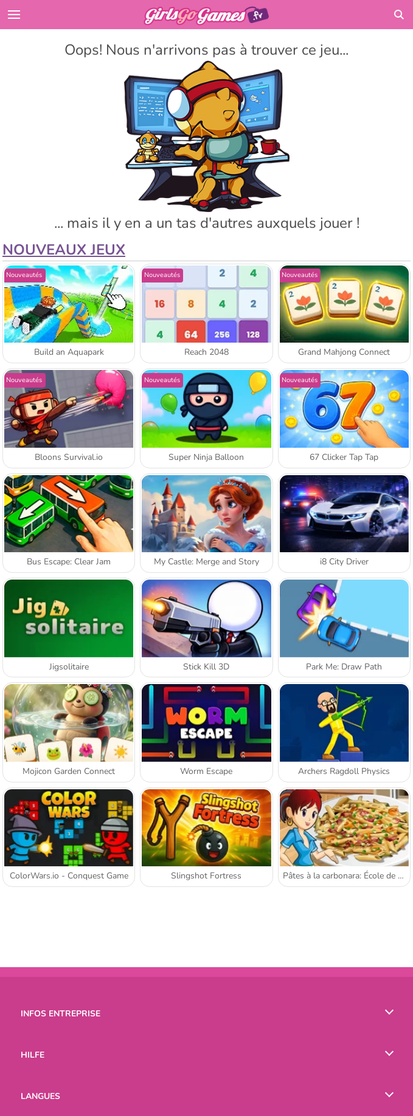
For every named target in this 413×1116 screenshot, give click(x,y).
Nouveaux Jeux (63, 249)
